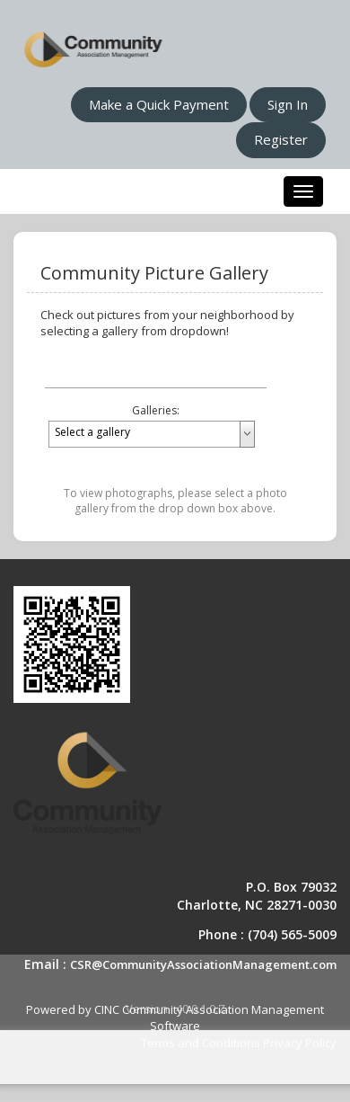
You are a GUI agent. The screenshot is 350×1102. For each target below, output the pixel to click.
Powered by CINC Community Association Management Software (175, 1018)
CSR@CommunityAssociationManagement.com (203, 964)
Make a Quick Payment (159, 104)
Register (281, 139)
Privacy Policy (300, 1043)
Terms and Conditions (200, 1043)
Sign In (287, 104)
